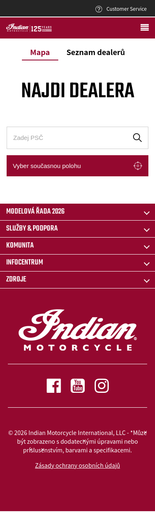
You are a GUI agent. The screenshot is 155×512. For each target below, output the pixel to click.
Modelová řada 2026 (35, 212)
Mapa (40, 51)
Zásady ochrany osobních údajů (77, 465)
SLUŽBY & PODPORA (32, 229)
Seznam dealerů (96, 51)
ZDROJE (16, 280)
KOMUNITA (20, 246)
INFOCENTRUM (24, 263)
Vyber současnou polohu (47, 166)
